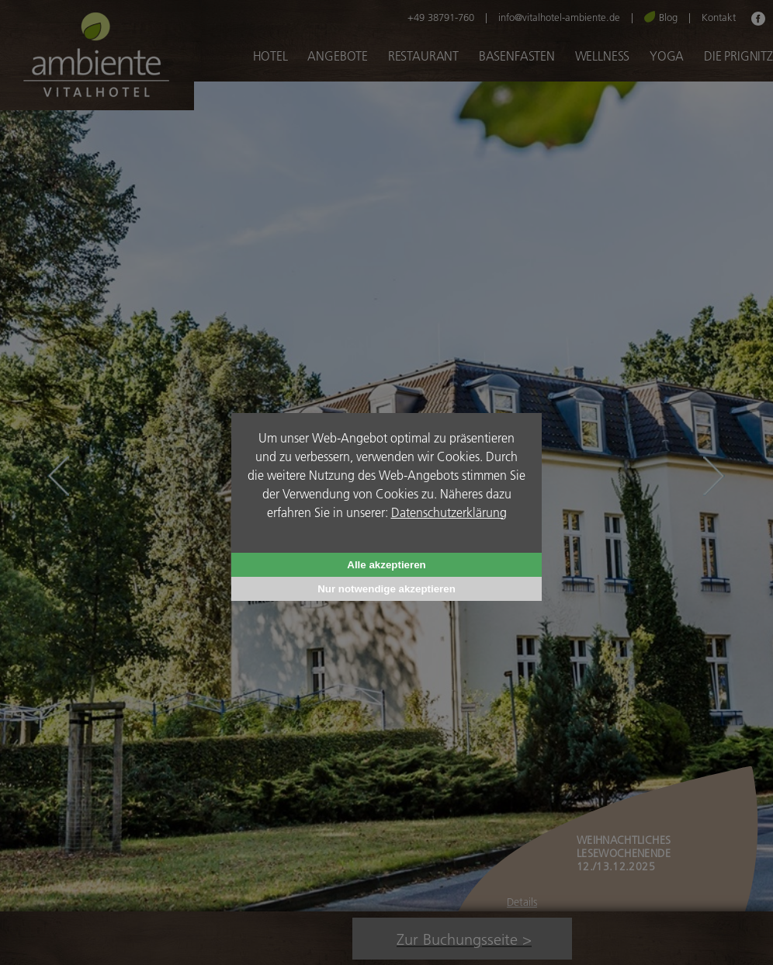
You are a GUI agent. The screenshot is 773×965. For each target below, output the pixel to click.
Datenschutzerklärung (449, 512)
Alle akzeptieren (386, 565)
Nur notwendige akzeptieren (386, 589)
